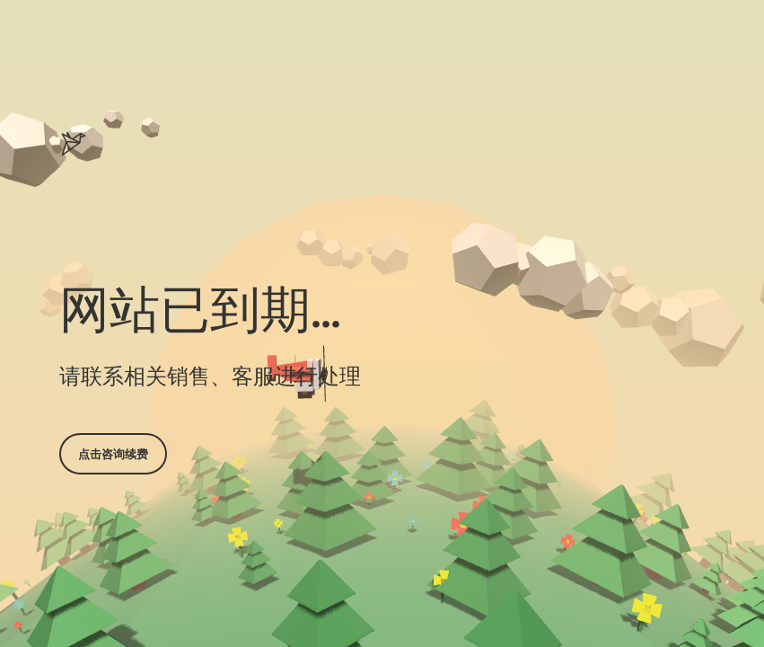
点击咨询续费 (113, 454)
